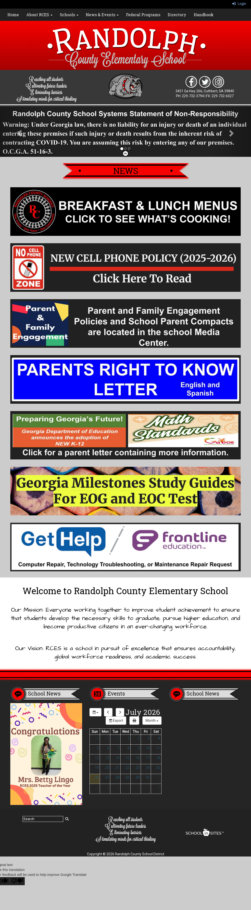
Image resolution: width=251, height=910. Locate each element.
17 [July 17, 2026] (148, 758)
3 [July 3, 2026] (149, 738)
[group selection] (95, 712)
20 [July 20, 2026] (107, 768)
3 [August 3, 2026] (108, 787)
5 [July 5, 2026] (98, 748)
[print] (134, 720)
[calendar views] (152, 720)
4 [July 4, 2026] (159, 738)
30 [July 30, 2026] (138, 777)
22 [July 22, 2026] (127, 768)
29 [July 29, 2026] (127, 777)
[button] (19, 132)
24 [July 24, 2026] (148, 768)
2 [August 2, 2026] (98, 787)
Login (239, 4)
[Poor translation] (17, 881)
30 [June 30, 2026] (117, 738)
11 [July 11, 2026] (158, 748)
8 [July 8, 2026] (128, 748)
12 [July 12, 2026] (97, 758)
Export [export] (116, 721)
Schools (69, 14)
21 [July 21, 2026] (117, 768)
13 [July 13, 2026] (107, 758)
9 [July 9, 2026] (139, 748)
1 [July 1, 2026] (128, 738)
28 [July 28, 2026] (117, 777)
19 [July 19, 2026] (97, 768)
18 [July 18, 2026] (158, 758)
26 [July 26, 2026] (97, 777)
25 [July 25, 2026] (158, 768)
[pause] (125, 154)
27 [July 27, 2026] (107, 777)
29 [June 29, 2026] (107, 738)
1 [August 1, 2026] (159, 777)
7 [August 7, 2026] (149, 787)
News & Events (102, 14)
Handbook (203, 14)
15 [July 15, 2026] (127, 758)
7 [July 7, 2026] (118, 748)
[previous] (108, 712)
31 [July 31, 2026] (148, 777)
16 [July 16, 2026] (138, 758)
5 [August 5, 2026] (128, 787)
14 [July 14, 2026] (117, 758)
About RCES (39, 14)
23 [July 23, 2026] (138, 768)
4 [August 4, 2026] (118, 787)
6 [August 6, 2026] (139, 787)
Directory (177, 14)
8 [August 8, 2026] (159, 787)
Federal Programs (143, 14)
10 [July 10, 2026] (148, 748)
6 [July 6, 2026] (108, 748)
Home (13, 14)
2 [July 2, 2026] (139, 738)
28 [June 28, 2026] (97, 738)
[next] (120, 712)
